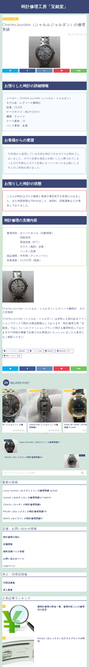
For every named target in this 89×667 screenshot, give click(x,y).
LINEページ (9, 566)
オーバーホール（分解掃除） (15, 351)
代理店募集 (9, 582)
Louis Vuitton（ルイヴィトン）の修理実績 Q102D (30, 490)
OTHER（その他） (10, 19)
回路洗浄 (49, 351)
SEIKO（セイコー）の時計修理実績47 (23, 518)
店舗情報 (8, 544)
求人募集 (8, 589)
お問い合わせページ (13, 558)
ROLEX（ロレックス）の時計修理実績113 (25, 511)
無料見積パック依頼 (13, 551)
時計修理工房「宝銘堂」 (44, 6)
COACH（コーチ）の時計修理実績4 (22, 504)
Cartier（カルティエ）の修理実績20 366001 (27, 497)
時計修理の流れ (11, 537)
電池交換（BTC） (64, 351)
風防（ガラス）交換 (12, 356)
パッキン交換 (35, 351)
